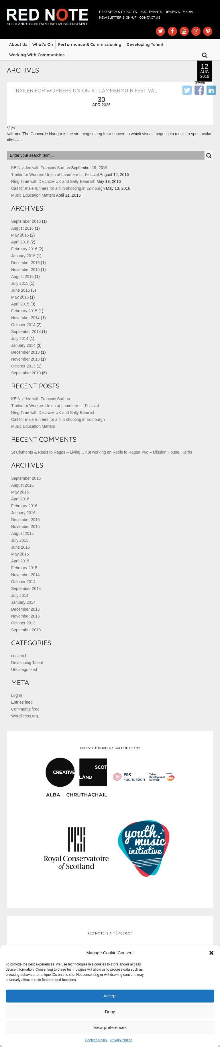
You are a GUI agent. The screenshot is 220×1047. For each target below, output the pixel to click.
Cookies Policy (96, 1040)
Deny (110, 1011)
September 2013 (26, 373)
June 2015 (20, 290)
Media (187, 11)
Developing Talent (145, 44)
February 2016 (24, 249)
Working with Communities (36, 54)
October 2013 (23, 366)
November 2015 (25, 269)
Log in (16, 695)
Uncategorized (24, 669)
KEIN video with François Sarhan (40, 167)
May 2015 (20, 297)
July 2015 (19, 283)
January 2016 (23, 255)
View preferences (110, 1027)
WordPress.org (24, 716)
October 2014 (23, 324)
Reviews (172, 11)
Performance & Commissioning (89, 44)
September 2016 (26, 221)
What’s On (42, 44)
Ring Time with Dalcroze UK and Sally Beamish (53, 181)
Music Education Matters (33, 195)
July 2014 (19, 338)
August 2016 (22, 228)
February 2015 (24, 311)
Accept (110, 995)
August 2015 (22, 276)
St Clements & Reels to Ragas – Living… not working (58, 452)
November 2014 (25, 318)
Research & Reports (118, 11)
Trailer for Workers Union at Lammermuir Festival (85, 90)
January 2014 (23, 345)
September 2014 (26, 331)
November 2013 (25, 359)
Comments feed (25, 709)
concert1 (19, 655)
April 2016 (20, 242)
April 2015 (20, 304)
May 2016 (20, 235)
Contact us (149, 17)
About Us (18, 44)
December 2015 (25, 262)
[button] (211, 953)
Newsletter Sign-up (117, 17)
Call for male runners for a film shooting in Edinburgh (58, 188)
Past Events (151, 11)
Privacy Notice (121, 1040)
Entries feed (22, 702)
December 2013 (25, 352)
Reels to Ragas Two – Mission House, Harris (152, 452)
